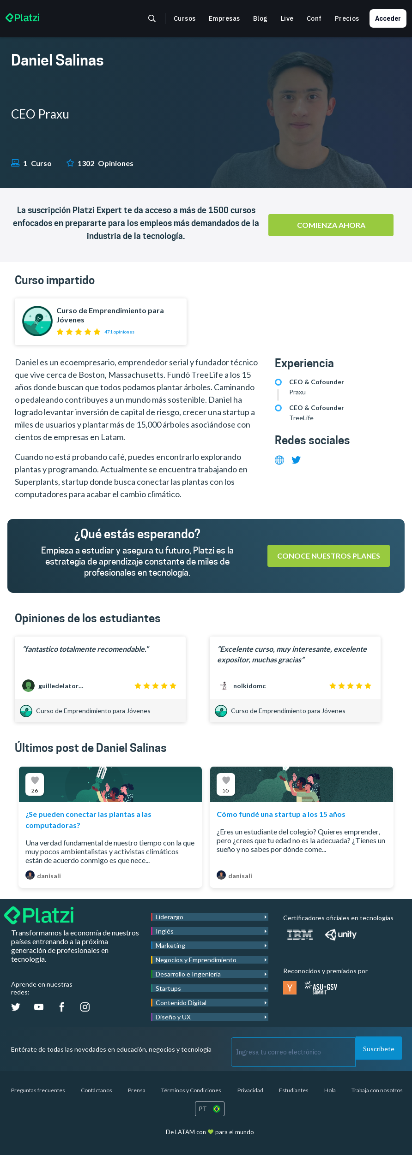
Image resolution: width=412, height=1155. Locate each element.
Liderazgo (169, 917)
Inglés (165, 931)
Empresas (224, 18)
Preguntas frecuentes (38, 1090)
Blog (260, 18)
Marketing (170, 945)
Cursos (185, 18)
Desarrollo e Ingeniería (188, 974)
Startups (168, 988)
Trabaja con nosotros (377, 1090)
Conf (314, 18)
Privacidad (250, 1090)
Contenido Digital (181, 1002)
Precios (347, 18)
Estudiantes (294, 1090)
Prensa (136, 1090)
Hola (330, 1090)
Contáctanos (96, 1090)
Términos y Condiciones (191, 1090)
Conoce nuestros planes (328, 555)
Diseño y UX (173, 1017)
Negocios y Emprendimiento (196, 960)
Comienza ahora (331, 224)
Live (287, 18)
